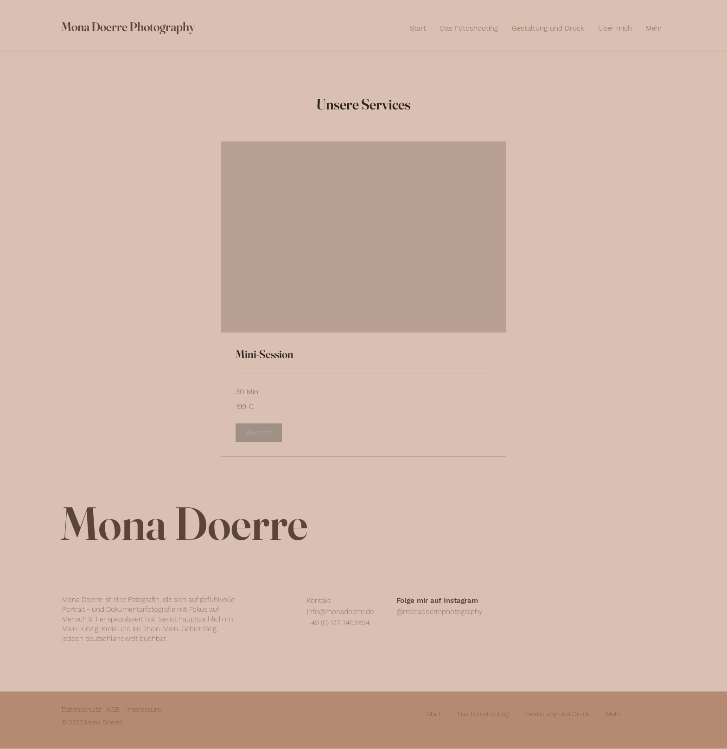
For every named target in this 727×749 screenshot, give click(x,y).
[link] (363, 354)
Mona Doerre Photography (128, 26)
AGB (112, 709)
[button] (259, 432)
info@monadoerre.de (340, 612)
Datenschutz (81, 709)
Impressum (143, 709)
